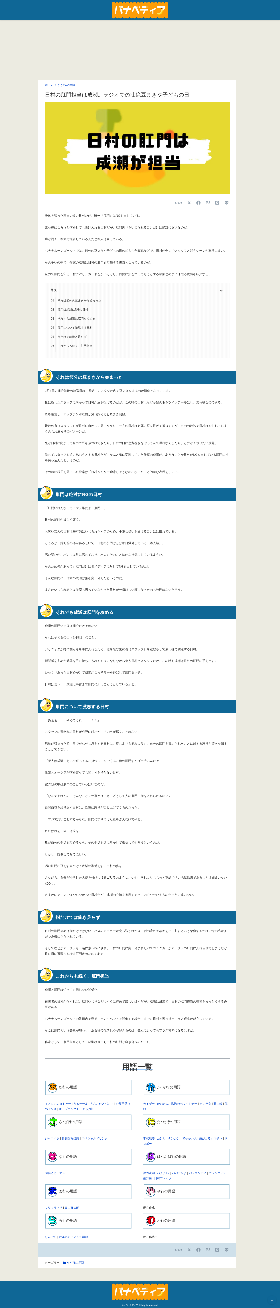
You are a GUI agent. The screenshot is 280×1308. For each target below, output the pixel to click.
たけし (161, 1138)
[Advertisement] (140, 47)
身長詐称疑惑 (70, 1138)
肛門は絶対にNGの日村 (73, 309)
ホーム (49, 85)
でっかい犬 (189, 1138)
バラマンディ (197, 1173)
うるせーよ (80, 1103)
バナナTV (163, 1173)
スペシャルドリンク (95, 1138)
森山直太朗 (72, 1207)
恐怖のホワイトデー (184, 1103)
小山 (90, 1109)
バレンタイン (217, 1173)
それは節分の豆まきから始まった (79, 300)
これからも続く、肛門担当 (75, 345)
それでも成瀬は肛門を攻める (76, 318)
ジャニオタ (52, 1138)
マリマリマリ (53, 1207)
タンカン (174, 1138)
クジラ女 (205, 1103)
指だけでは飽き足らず (72, 336)
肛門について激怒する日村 (75, 327)
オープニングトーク (72, 1109)
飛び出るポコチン (210, 1138)
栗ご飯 (218, 1103)
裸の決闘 (149, 1173)
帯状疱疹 (149, 1138)
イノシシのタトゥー (58, 1103)
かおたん (163, 1103)
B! (208, 202)
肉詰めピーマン (55, 1173)
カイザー (149, 1103)
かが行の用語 (66, 85)
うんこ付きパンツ (101, 1103)
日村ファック (163, 1178)
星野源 (147, 1178)
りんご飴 (50, 1236)
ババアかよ (179, 1173)
